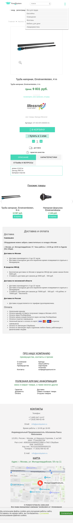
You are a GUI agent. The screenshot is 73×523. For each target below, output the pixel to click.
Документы (19, 391)
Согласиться (66, 513)
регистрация (21, 10)
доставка (37, 148)
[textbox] (40, 3)
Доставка (40, 390)
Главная (11, 21)
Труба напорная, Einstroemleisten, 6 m (17, 209)
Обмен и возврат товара (46, 391)
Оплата (18, 393)
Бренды (41, 362)
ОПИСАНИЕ (23, 157)
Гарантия (18, 390)
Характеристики (48, 157)
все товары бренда (37, 109)
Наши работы (43, 364)
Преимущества (23, 366)
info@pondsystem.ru (39, 424)
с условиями (44, 513)
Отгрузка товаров (44, 393)
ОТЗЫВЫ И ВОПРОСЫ (23, 163)
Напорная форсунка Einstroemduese (53, 209)
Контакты (20, 369)
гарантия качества (37, 152)
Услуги (19, 364)
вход (13, 10)
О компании (21, 362)
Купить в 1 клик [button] (37, 136)
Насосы (21, 21)
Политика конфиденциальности (46, 368)
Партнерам (42, 366)
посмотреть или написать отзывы (36, 97)
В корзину (37, 130)
